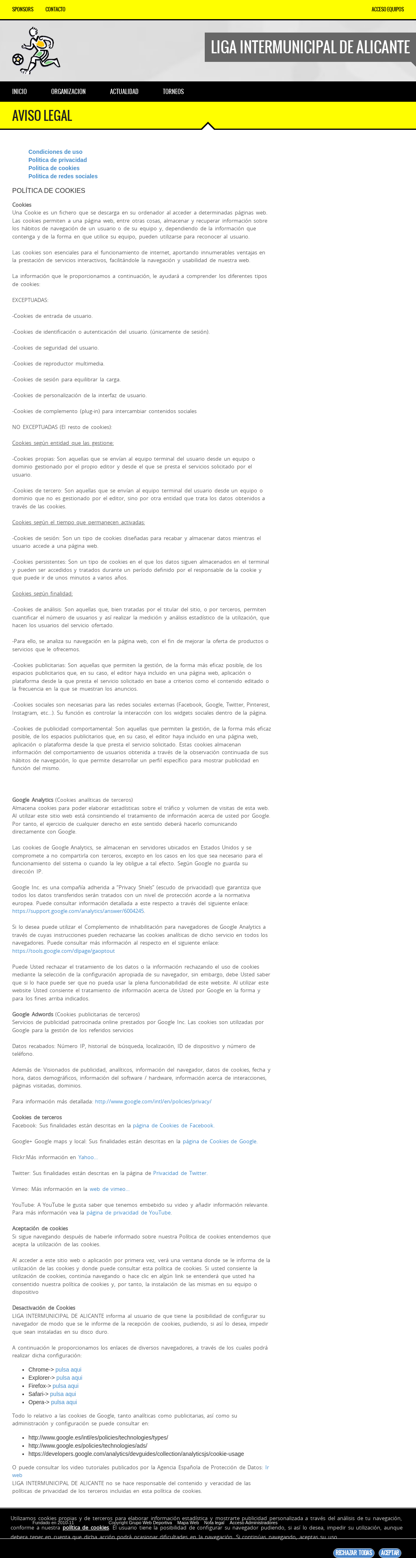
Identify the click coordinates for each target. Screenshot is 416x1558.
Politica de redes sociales (63, 176)
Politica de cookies (54, 168)
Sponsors (22, 9)
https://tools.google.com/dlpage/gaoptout (63, 950)
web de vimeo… (110, 1189)
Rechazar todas (354, 1553)
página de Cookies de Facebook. (173, 1125)
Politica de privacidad (57, 160)
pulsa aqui (69, 1369)
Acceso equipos (388, 9)
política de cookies (86, 1527)
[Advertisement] (347, 198)
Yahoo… (88, 1157)
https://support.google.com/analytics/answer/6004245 (78, 911)
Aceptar (390, 1553)
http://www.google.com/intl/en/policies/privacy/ (153, 1101)
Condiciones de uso (55, 152)
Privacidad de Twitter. (180, 1173)
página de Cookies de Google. (220, 1141)
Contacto (55, 9)
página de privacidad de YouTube (129, 1212)
